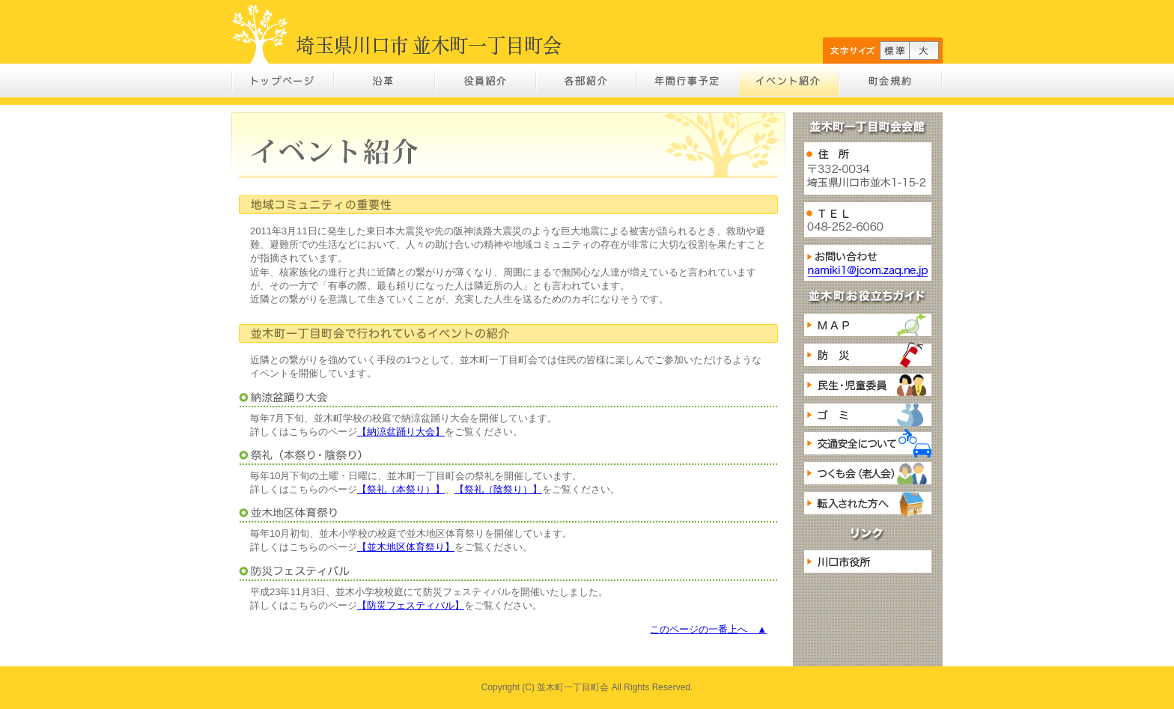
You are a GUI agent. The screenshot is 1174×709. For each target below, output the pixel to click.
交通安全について (867, 443)
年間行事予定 (687, 80)
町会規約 (891, 80)
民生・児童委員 (867, 385)
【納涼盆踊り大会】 (401, 431)
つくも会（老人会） (867, 473)
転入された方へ (867, 503)
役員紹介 (485, 80)
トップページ (283, 80)
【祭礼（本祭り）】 (401, 489)
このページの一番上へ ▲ (708, 629)
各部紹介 (586, 80)
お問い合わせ (867, 263)
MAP (867, 325)
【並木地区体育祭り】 (405, 547)
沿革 (385, 80)
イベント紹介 (788, 80)
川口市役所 (867, 561)
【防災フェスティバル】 (410, 605)
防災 (867, 355)
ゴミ (867, 415)
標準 (895, 50)
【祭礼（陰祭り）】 (498, 489)
